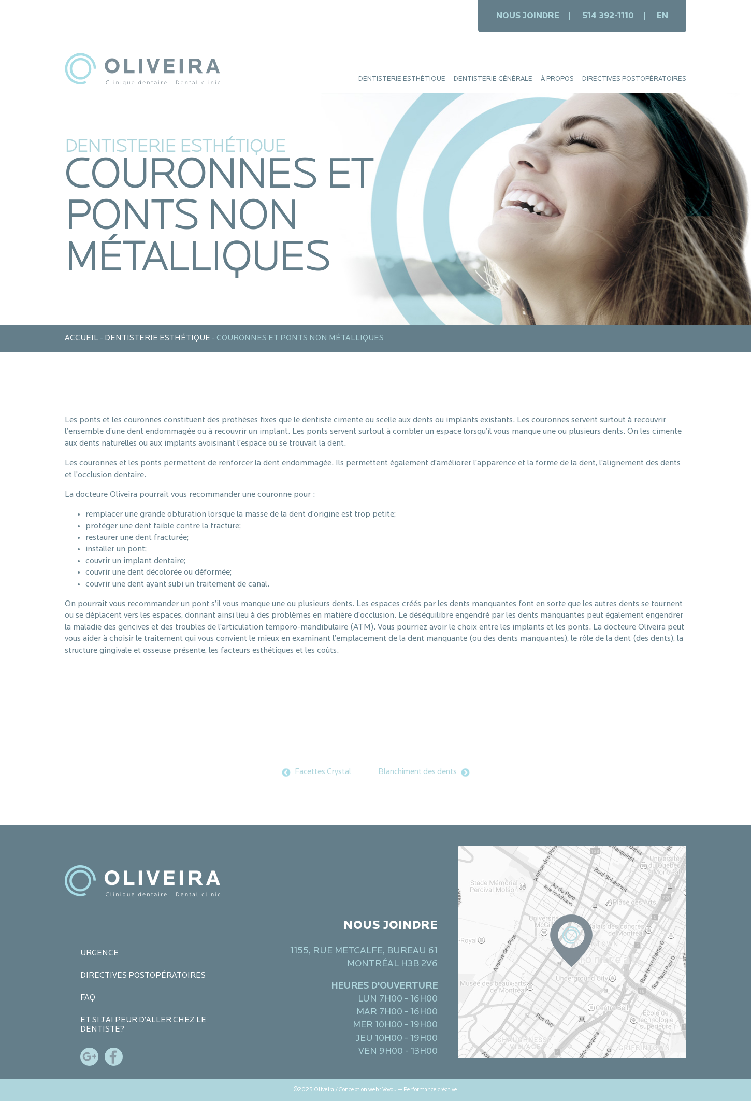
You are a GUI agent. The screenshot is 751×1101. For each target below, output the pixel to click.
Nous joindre (527, 16)
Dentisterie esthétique (401, 79)
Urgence (99, 953)
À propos (557, 79)
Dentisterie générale (493, 79)
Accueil (81, 338)
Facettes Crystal (323, 772)
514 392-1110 (608, 16)
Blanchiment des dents (417, 772)
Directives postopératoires (634, 79)
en (662, 16)
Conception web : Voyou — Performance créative (398, 1090)
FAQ (87, 998)
